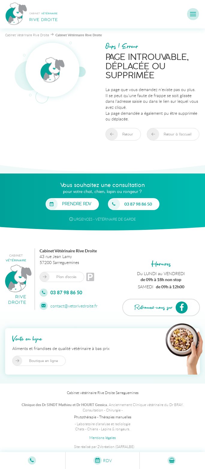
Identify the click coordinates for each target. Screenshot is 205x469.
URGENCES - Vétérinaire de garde (102, 219)
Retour (127, 134)
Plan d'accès (66, 277)
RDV (103, 460)
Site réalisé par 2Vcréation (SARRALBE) (104, 446)
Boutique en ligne (43, 361)
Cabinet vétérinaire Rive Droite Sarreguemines (102, 392)
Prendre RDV (76, 204)
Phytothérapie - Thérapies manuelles (102, 416)
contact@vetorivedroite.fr (68, 306)
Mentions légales (102, 437)
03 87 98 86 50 (138, 204)
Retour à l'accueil (178, 134)
